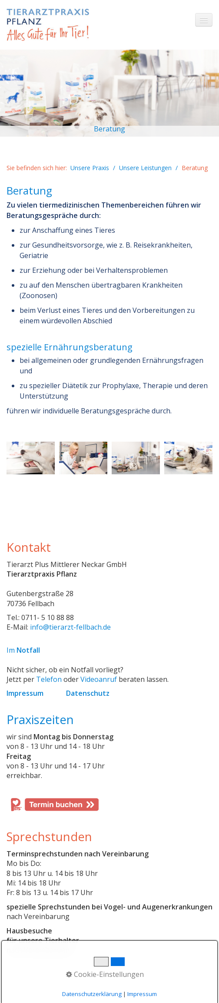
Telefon (49, 679)
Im (23, 650)
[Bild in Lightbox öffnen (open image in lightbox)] (31, 458)
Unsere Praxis (89, 168)
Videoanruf (98, 679)
